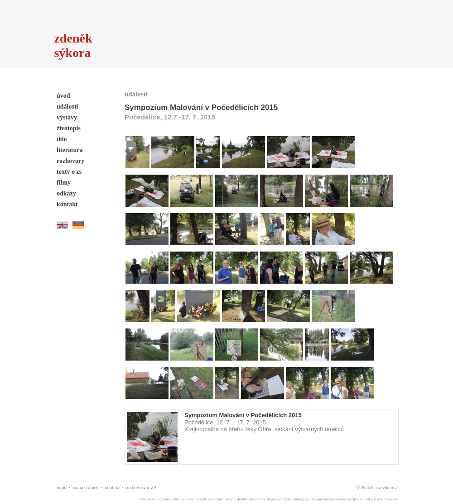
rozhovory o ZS (141, 487)
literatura (70, 150)
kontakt (67, 204)
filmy (64, 182)
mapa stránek (85, 487)
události (67, 106)
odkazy (66, 193)
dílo (62, 139)
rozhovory (70, 160)
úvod (63, 95)
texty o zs (69, 171)
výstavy (67, 117)
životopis (69, 128)
